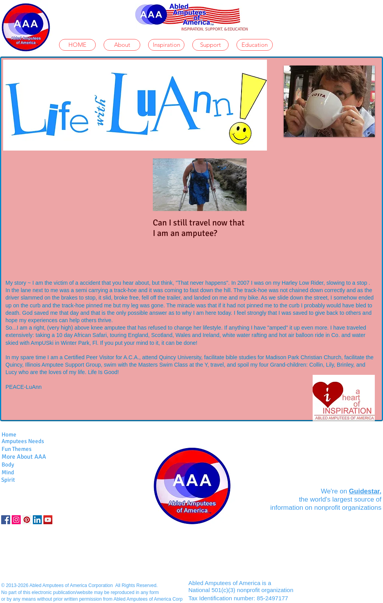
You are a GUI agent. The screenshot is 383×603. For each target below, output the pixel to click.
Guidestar (364, 491)
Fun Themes (17, 448)
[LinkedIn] (37, 519)
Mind (8, 472)
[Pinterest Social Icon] (26, 519)
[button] (329, 101)
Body (8, 464)
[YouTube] (47, 519)
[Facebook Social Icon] (5, 519)
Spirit (8, 479)
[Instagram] (16, 519)
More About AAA (24, 457)
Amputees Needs (23, 441)
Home (9, 434)
